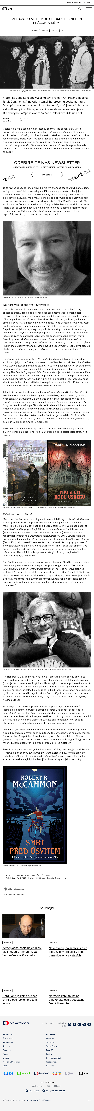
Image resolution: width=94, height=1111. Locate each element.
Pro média (50, 1034)
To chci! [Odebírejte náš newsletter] (47, 174)
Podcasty (7, 1050)
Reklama (50, 1038)
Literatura (34, 31)
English (20, 1100)
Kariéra (49, 1054)
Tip (62, 31)
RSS (89, 1100)
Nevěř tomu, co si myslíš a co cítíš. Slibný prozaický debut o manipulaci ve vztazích (68, 951)
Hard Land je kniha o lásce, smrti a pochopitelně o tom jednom (20, 999)
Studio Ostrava (52, 1046)
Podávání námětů (53, 1058)
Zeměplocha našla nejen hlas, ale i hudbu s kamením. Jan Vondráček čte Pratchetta (21, 951)
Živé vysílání (8, 1038)
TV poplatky (8, 1042)
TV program (8, 1034)
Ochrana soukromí (32, 1100)
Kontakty (50, 1065)
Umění (54, 31)
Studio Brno (51, 1042)
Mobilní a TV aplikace (12, 1061)
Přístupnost (46, 1100)
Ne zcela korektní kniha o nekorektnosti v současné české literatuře (66, 999)
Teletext (6, 1046)
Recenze (45, 31)
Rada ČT (49, 1050)
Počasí (5, 1054)
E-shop (6, 1058)
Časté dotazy (51, 1061)
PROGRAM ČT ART (79, 2)
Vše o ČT (6, 1065)
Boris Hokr (7, 121)
